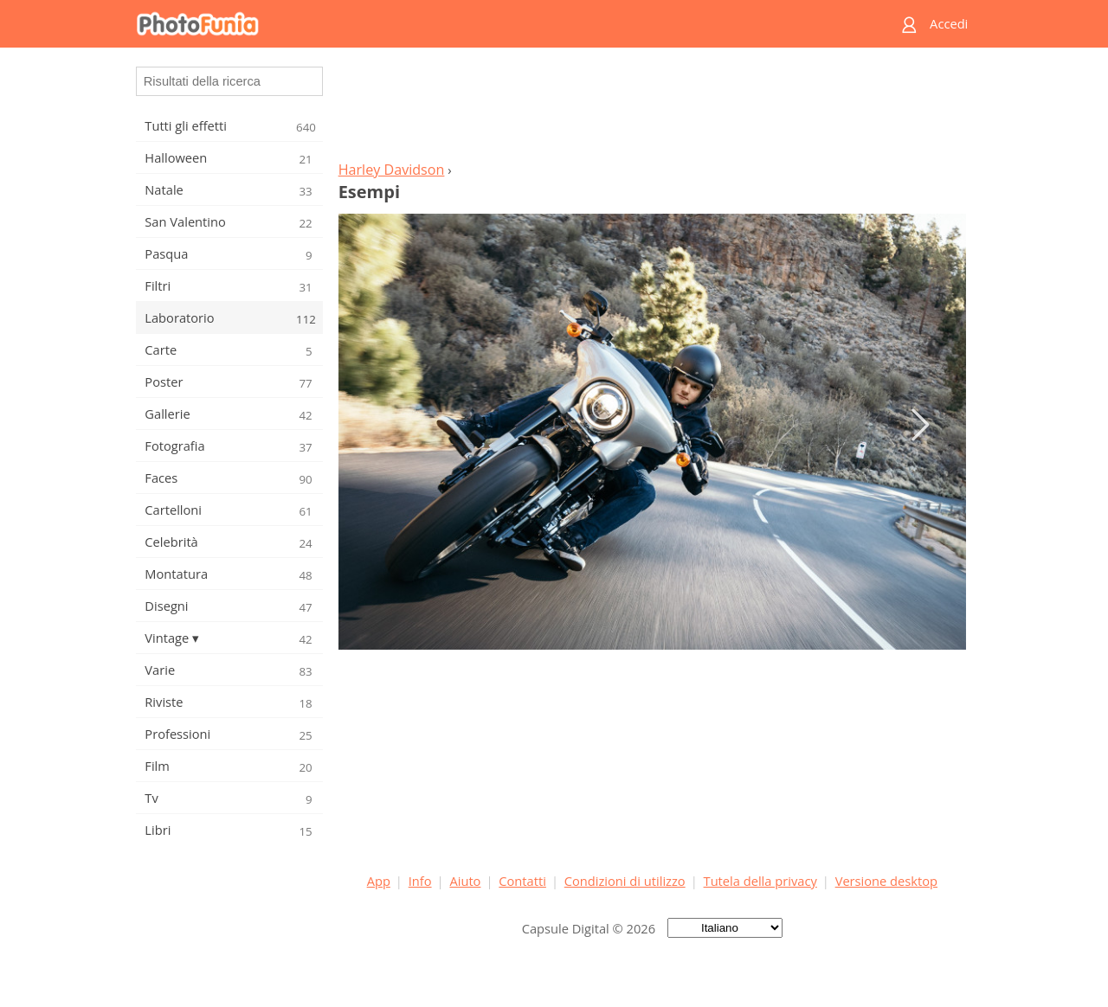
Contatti (522, 880)
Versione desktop (886, 880)
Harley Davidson (391, 169)
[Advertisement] (652, 109)
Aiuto (464, 880)
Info (420, 880)
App (378, 880)
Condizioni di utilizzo (625, 880)
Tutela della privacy (760, 880)
